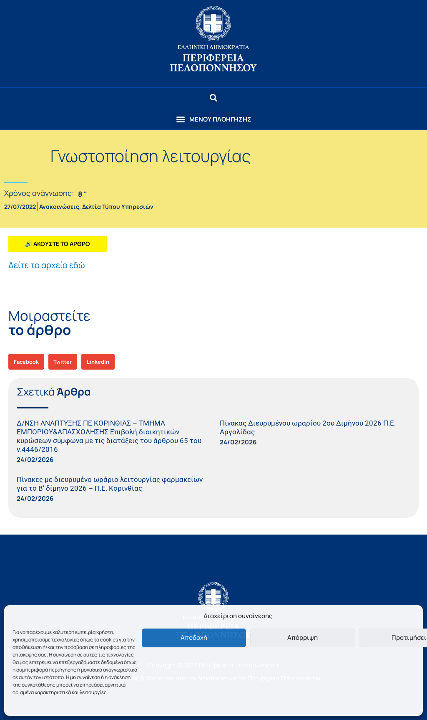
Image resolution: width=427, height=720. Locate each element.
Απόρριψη (302, 637)
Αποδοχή (194, 637)
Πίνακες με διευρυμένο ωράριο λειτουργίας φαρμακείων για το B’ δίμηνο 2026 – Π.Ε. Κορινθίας (110, 483)
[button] (213, 119)
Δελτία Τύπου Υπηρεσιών (117, 206)
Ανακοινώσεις (59, 206)
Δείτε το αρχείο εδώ (46, 265)
